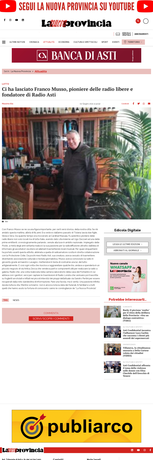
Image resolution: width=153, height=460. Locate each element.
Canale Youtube (18, 20)
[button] (5, 41)
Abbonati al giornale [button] (126, 250)
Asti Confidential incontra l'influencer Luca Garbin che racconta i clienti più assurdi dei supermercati (137, 334)
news (16, 300)
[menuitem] (17, 42)
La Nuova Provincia (21, 71)
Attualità (41, 71)
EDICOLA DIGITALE (123, 34)
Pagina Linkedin (25, 20)
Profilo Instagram (12, 20)
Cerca (138, 20)
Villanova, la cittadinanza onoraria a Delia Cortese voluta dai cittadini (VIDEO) (136, 351)
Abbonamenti (141, 34)
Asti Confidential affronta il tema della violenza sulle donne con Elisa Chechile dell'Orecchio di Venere (136, 370)
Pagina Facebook (6, 20)
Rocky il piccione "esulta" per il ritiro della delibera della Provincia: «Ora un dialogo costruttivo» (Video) (136, 315)
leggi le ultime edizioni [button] (126, 244)
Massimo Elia (7, 104)
